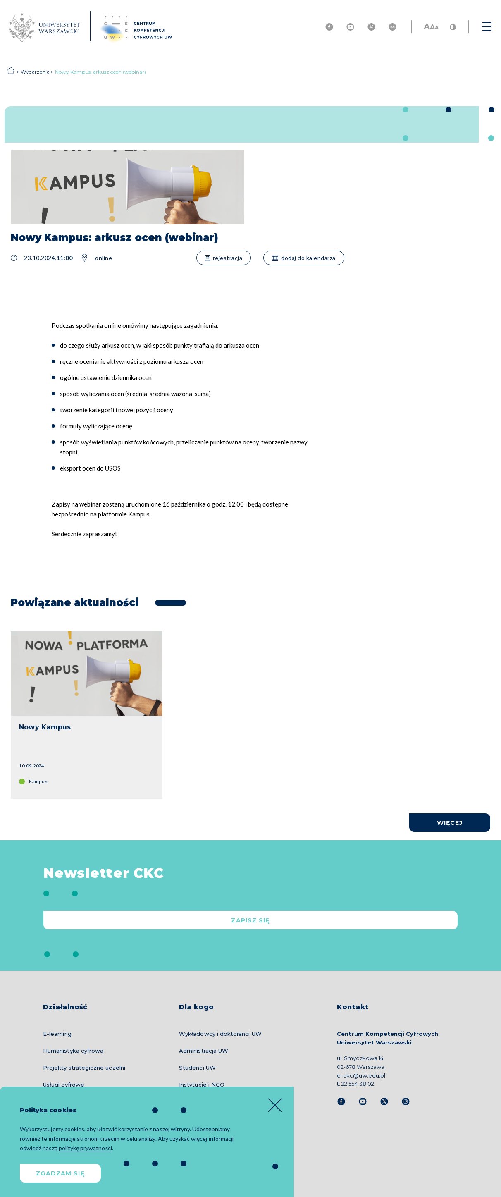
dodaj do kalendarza (304, 257)
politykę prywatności (85, 1148)
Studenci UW (197, 1067)
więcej (450, 823)
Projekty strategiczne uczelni (84, 1067)
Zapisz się (250, 920)
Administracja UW (203, 1050)
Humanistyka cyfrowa (73, 1050)
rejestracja (224, 257)
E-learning (57, 1033)
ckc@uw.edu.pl (364, 1075)
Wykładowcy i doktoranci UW (220, 1033)
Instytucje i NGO (201, 1084)
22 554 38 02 (357, 1083)
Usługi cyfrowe (63, 1084)
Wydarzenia (35, 72)
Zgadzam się (60, 1173)
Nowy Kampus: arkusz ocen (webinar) (100, 72)
